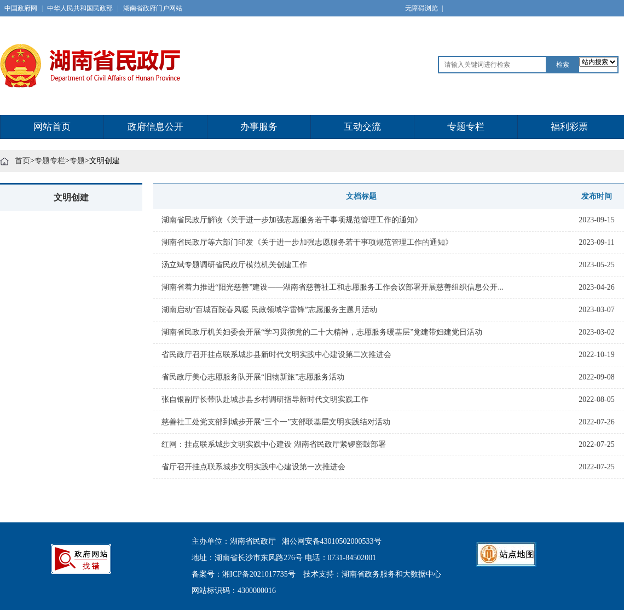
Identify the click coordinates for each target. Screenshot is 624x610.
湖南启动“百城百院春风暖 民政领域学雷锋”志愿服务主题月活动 (269, 310)
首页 (22, 161)
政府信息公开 (155, 127)
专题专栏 (465, 127)
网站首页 (52, 127)
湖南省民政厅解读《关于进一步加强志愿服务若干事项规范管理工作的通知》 (291, 220)
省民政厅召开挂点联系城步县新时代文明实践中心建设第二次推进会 (276, 354)
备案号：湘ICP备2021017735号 (244, 574)
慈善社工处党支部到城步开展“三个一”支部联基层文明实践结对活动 (275, 422)
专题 (77, 161)
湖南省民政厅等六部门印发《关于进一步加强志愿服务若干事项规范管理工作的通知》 (307, 242)
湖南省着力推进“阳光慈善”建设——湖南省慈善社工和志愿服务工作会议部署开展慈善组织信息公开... (332, 287)
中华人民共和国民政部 (80, 8)
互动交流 (362, 127)
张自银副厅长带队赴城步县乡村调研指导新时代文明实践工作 (264, 399)
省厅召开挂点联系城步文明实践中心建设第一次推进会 (253, 467)
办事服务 (259, 127)
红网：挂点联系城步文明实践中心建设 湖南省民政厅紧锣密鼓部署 (273, 444)
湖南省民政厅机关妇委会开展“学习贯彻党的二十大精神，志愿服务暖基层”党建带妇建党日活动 (321, 332)
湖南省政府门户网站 (152, 8)
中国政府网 (20, 8)
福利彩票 (569, 127)
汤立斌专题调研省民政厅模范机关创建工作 (234, 265)
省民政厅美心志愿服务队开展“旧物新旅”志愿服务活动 (252, 377)
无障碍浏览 (424, 8)
